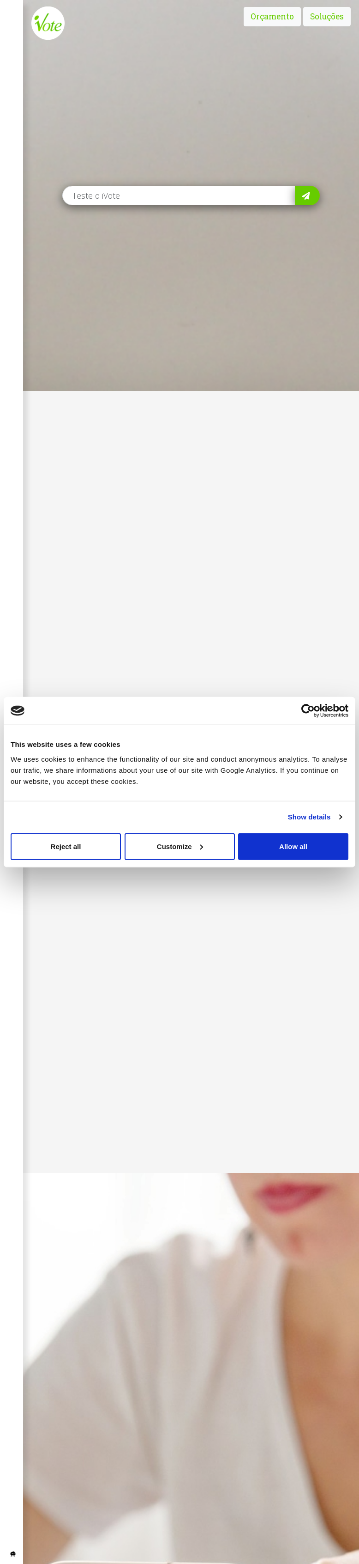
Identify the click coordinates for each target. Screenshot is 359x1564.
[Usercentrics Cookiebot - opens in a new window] (308, 711)
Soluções (327, 16)
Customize (180, 846)
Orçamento (272, 16)
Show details (309, 817)
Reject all (66, 846)
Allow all (293, 846)
